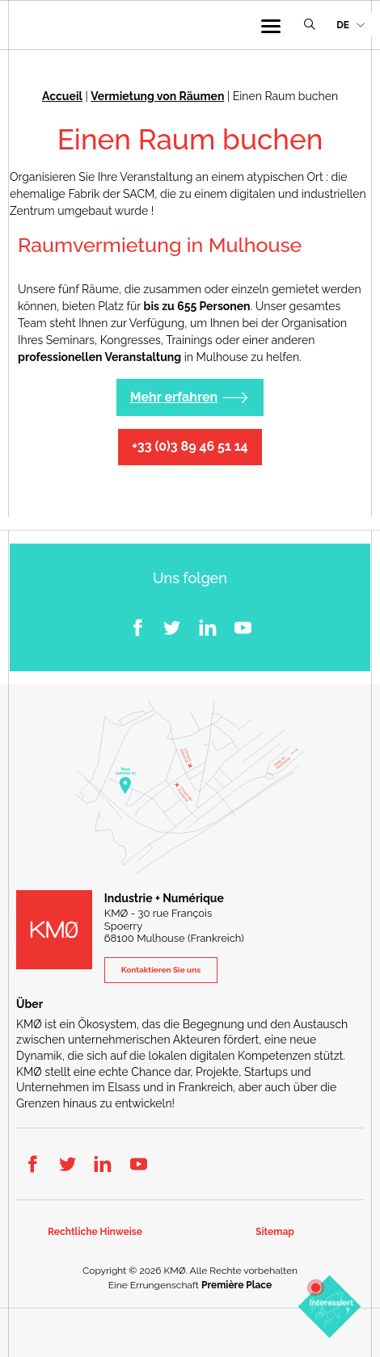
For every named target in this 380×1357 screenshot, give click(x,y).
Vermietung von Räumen (157, 96)
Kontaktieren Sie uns (161, 969)
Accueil (62, 96)
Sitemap (274, 1232)
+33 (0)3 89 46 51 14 (190, 446)
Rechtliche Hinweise (95, 1232)
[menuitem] (350, 25)
